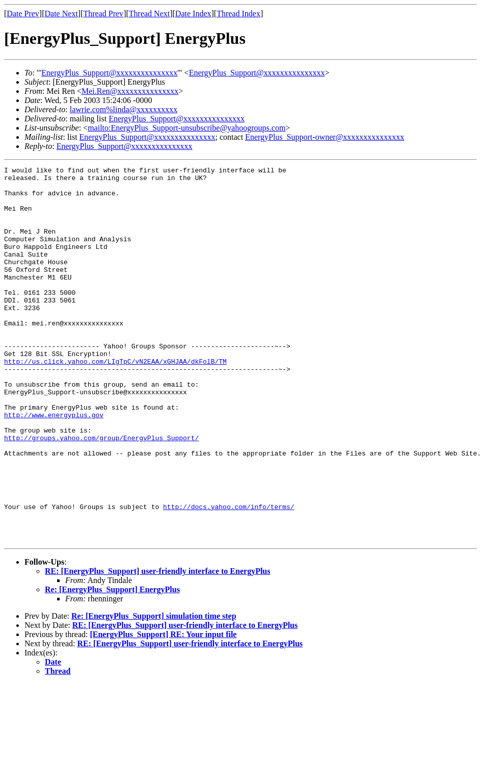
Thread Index (238, 13)
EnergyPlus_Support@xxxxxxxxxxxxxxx (109, 72)
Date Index (193, 13)
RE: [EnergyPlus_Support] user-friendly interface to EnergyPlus (157, 646)
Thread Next (149, 13)
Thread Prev (103, 13)
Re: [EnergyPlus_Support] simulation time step (153, 691)
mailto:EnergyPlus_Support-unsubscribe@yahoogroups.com (186, 127)
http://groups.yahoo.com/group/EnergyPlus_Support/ (101, 492)
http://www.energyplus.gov (53, 465)
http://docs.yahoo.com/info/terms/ (228, 575)
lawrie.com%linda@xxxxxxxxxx (124, 109)
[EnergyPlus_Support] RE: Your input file (163, 709)
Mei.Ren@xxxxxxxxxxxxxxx (130, 91)
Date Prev (23, 13)
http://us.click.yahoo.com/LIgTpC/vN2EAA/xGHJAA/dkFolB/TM (115, 401)
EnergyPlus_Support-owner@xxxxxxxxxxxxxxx (324, 137)
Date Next (61, 13)
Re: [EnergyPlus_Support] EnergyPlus (112, 664)
